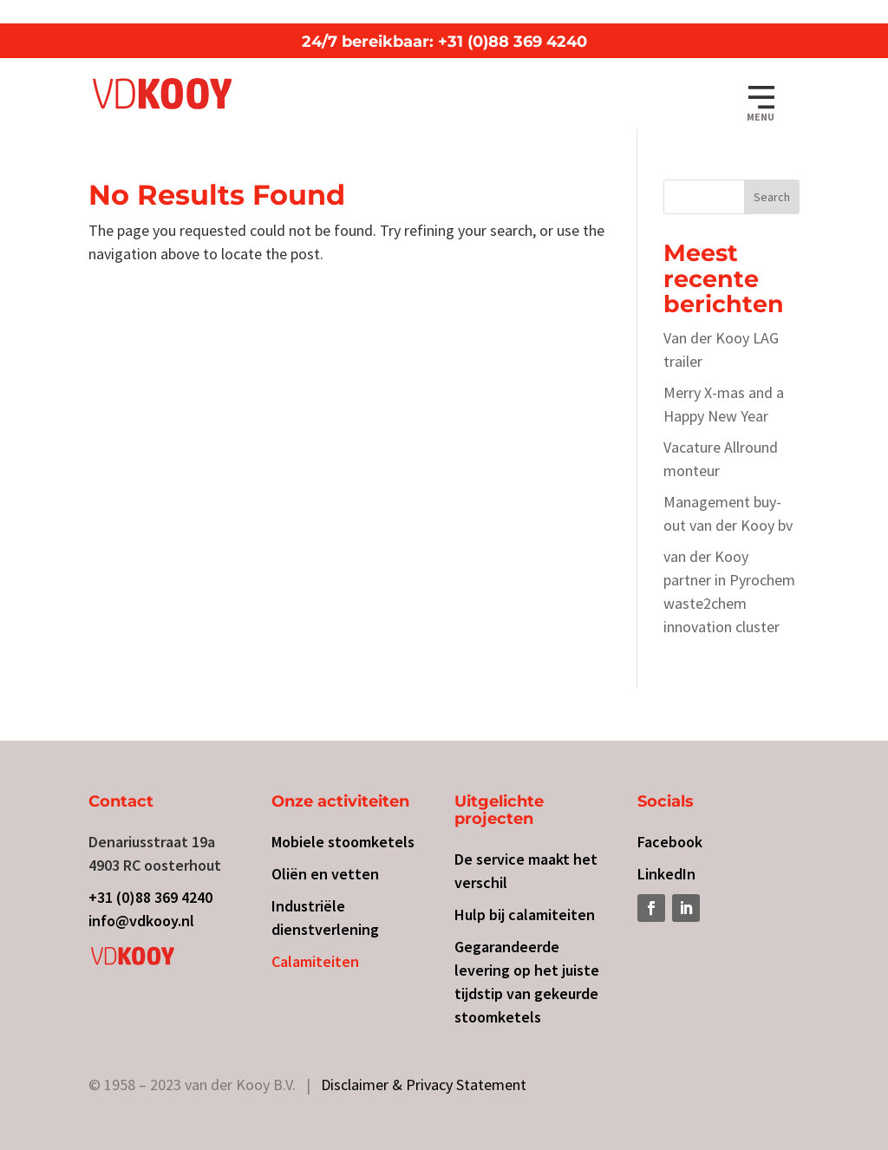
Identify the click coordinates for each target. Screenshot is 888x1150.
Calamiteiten (315, 961)
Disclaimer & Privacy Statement (423, 1084)
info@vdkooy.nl (141, 921)
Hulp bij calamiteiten (524, 915)
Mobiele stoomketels (343, 842)
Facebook (669, 842)
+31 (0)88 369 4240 (150, 897)
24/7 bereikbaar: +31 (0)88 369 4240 (444, 41)
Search (772, 197)
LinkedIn (666, 874)
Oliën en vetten (325, 874)
